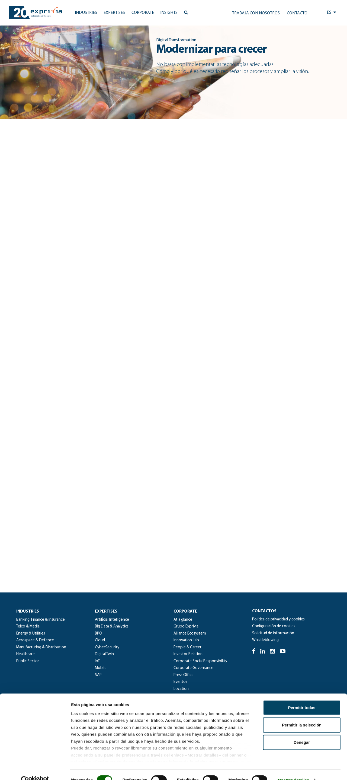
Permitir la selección (302, 714)
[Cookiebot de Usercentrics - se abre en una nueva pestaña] (35, 769)
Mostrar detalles (293, 769)
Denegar (302, 731)
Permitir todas (302, 697)
